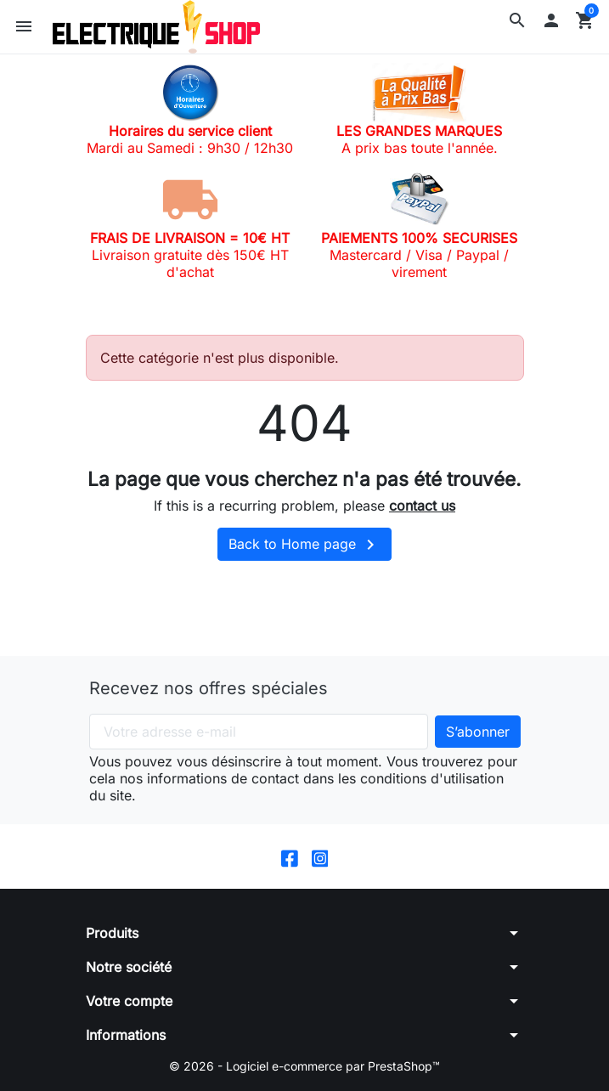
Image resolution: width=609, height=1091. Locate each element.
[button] (517, 20)
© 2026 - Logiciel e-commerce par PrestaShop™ (304, 1066)
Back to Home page (304, 544)
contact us (422, 505)
